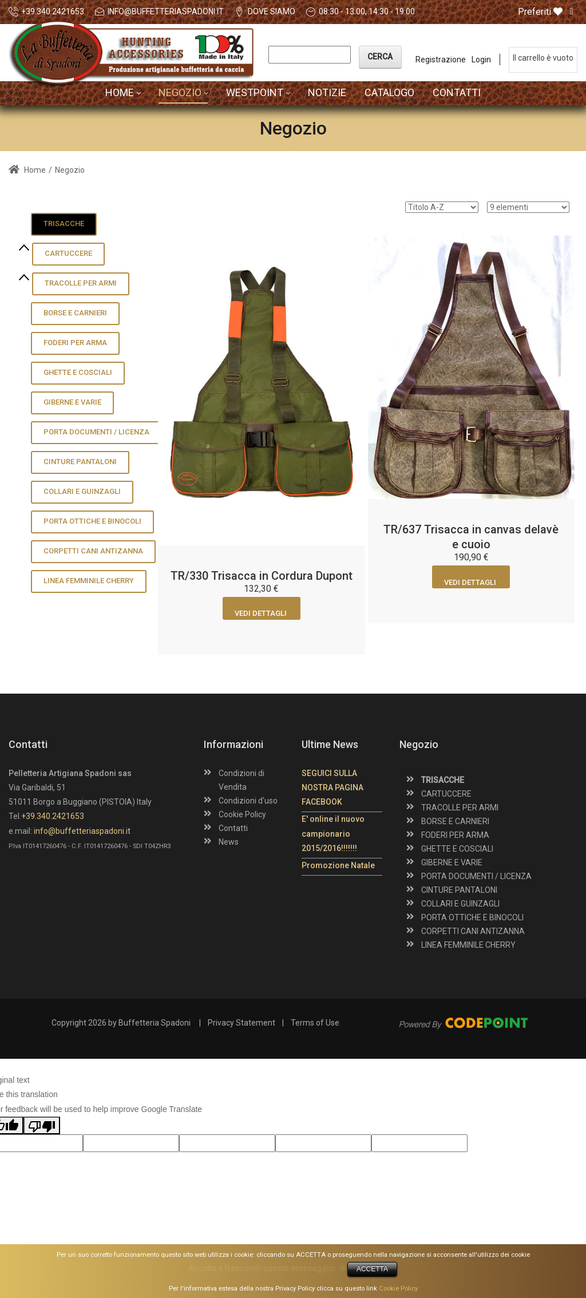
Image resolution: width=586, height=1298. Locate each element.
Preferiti (540, 12)
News (229, 841)
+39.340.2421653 (52, 11)
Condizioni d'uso (248, 800)
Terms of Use (315, 1022)
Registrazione (440, 59)
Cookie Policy (242, 814)
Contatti (233, 828)
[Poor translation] (41, 1125)
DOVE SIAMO (271, 11)
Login (481, 59)
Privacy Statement (241, 1022)
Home (27, 170)
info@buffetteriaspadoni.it (166, 11)
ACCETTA (372, 1269)
